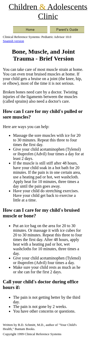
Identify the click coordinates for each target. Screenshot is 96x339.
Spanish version (13, 41)
